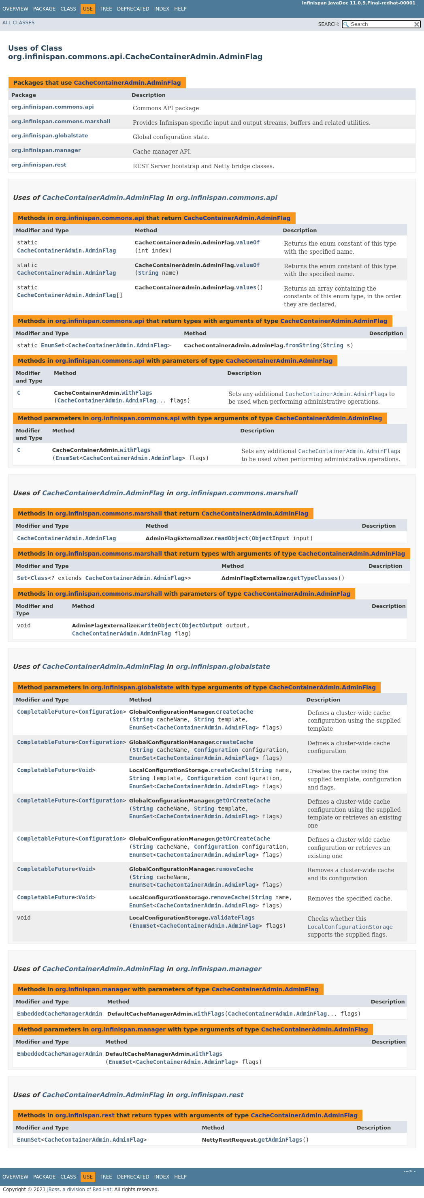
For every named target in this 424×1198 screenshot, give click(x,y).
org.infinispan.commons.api (52, 107)
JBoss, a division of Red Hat (79, 1189)
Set (22, 578)
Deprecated (133, 9)
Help (180, 9)
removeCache (235, 869)
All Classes (18, 23)
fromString (303, 345)
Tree (106, 9)
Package (44, 9)
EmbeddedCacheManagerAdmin (59, 1013)
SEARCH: (329, 24)
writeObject (159, 625)
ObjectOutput (202, 625)
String (148, 273)
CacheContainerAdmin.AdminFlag (127, 82)
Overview (15, 9)
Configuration (101, 711)
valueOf (248, 242)
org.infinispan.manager (46, 150)
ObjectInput (271, 538)
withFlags (136, 392)
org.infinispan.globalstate (49, 136)
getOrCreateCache (243, 800)
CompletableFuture (46, 711)
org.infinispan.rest (38, 165)
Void (85, 770)
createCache (235, 711)
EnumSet (53, 345)
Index (162, 9)
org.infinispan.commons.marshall (61, 121)
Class (68, 9)
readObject (231, 538)
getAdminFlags (280, 1139)
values (246, 287)
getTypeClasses (314, 578)
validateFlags (233, 917)
